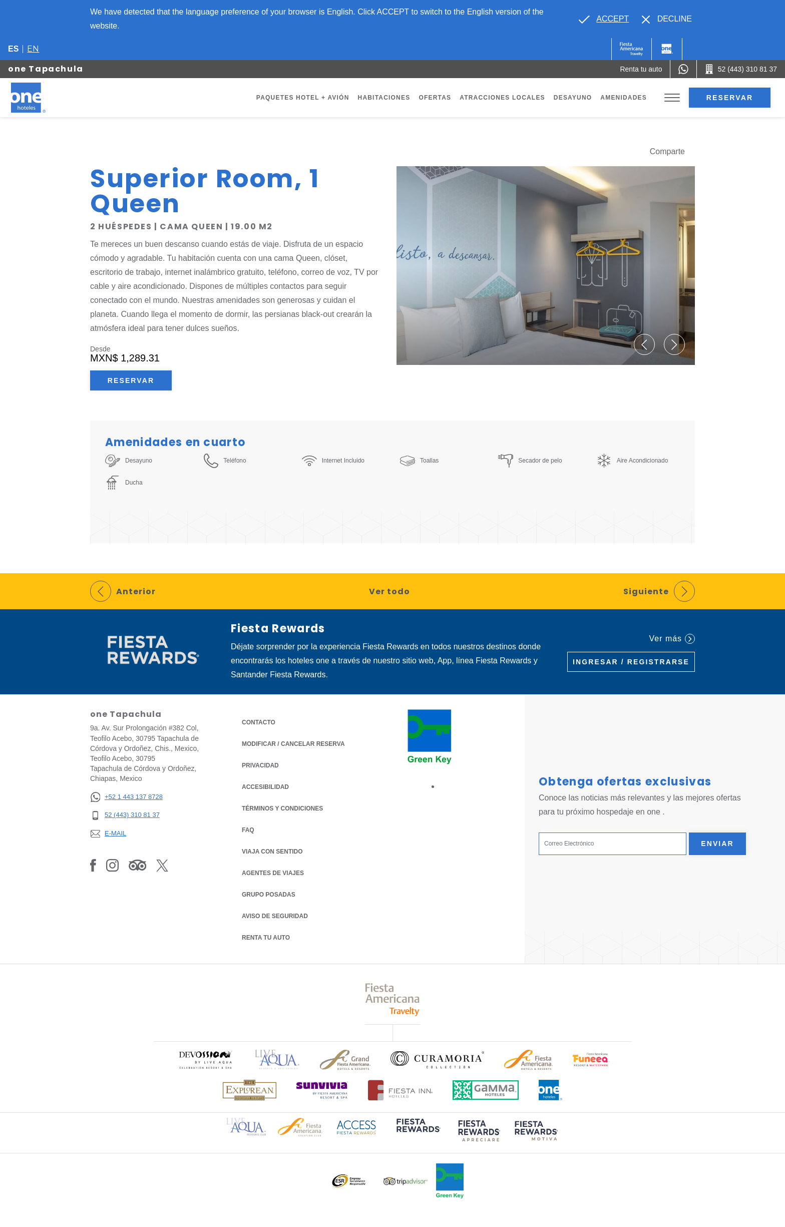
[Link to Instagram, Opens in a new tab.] (112, 865)
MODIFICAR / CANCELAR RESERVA (293, 743)
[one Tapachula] (41, 98)
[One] (667, 49)
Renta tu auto (266, 937)
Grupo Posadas (268, 894)
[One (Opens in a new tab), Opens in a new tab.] (631, 49)
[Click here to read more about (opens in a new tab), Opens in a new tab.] (417, 1132)
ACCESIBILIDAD (265, 786)
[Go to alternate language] (604, 19)
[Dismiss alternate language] (667, 19)
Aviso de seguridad (275, 916)
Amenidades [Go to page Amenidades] (623, 97)
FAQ (248, 830)
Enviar (717, 844)
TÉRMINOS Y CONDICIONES (282, 808)
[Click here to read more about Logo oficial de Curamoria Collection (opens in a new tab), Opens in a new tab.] (437, 1059)
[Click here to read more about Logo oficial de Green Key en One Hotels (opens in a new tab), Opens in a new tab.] (450, 1180)
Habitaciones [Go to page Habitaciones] (384, 97)
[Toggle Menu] (672, 98)
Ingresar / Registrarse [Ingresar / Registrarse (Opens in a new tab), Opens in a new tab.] (631, 662)
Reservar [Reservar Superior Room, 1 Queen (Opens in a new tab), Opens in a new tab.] (131, 380)
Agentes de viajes (273, 873)
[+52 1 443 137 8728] (126, 797)
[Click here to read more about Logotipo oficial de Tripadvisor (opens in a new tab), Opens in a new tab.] (405, 1181)
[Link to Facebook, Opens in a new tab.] (93, 865)
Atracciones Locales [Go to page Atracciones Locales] (502, 97)
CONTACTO (258, 722)
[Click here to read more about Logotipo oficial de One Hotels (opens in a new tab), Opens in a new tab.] (551, 1090)
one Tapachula (46, 69)
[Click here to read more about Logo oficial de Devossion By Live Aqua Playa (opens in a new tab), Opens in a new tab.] (205, 1059)
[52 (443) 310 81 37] (126, 815)
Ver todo (389, 591)
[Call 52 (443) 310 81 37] (741, 69)
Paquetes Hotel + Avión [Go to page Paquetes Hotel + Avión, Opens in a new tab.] (302, 97)
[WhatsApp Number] (683, 69)
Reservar (729, 98)
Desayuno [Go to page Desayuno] (573, 97)
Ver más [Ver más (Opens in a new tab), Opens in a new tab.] (672, 639)
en (33, 49)
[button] (643, 344)
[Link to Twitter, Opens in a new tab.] (162, 865)
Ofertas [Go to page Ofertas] (435, 97)
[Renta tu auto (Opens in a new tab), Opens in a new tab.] (641, 69)
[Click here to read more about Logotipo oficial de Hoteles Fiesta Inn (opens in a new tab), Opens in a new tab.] (400, 1090)
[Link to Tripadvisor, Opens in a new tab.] (137, 865)
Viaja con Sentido (272, 851)
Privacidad (260, 764)
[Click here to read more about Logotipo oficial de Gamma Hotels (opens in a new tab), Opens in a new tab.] (486, 1090)
